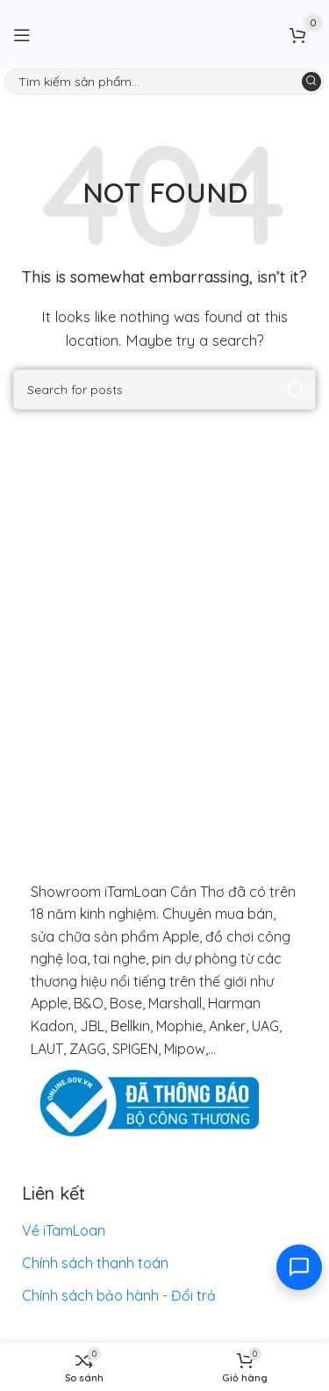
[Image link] (145, 1101)
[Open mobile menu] (21, 35)
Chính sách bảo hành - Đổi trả (119, 1295)
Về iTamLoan (63, 1230)
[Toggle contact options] (299, 1267)
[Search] (164, 81)
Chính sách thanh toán (95, 1263)
